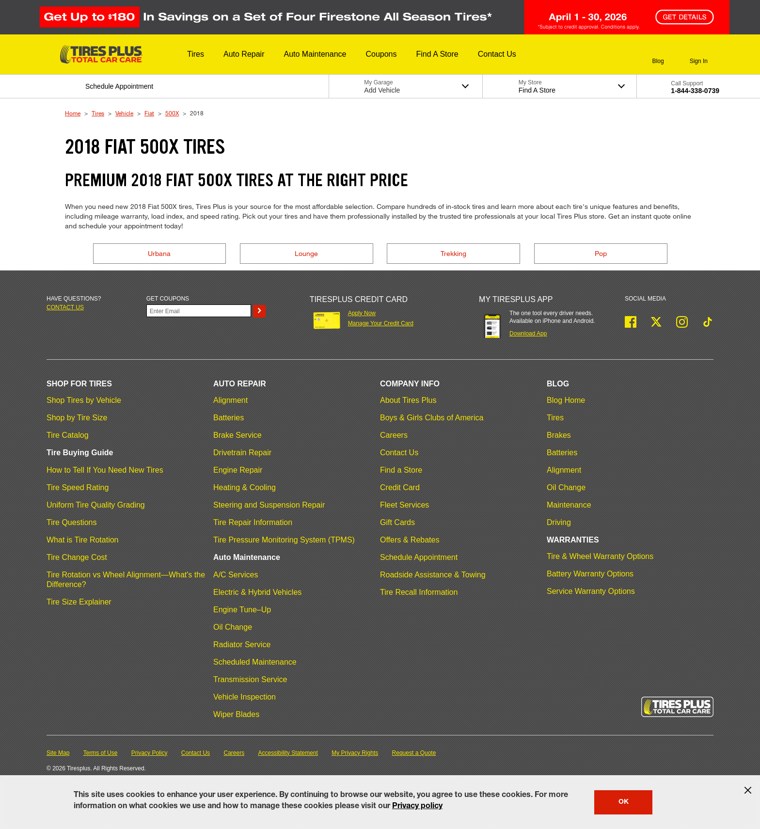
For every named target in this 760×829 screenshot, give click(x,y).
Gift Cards (397, 522)
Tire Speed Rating (78, 487)
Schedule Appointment (419, 557)
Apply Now (362, 313)
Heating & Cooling (244, 487)
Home (72, 113)
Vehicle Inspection (244, 697)
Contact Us (399, 452)
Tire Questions (71, 522)
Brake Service (237, 435)
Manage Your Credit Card (380, 323)
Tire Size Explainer (79, 602)
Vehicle (124, 113)
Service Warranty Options (591, 591)
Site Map (58, 752)
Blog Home (566, 400)
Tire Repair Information (252, 522)
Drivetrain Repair (242, 452)
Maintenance (569, 505)
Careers (394, 435)
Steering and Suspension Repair (269, 505)
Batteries (228, 418)
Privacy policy (417, 807)
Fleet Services (404, 505)
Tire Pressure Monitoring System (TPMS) (284, 540)
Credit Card (400, 487)
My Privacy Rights (355, 752)
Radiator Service (241, 644)
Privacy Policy (149, 752)
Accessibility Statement (288, 752)
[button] (195, 54)
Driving (559, 522)
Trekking (453, 253)
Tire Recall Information (419, 592)
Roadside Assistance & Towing (433, 575)
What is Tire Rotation (83, 540)
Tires (98, 113)
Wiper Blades (236, 714)
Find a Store (401, 470)
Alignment (230, 400)
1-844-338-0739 (695, 90)
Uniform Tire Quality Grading (96, 505)
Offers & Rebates (409, 540)
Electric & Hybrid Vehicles (257, 592)
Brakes (559, 435)
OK (623, 802)
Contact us (65, 307)
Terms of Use (100, 752)
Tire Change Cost (77, 557)
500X (172, 113)
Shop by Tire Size (77, 418)
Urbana (159, 253)
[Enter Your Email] (198, 310)
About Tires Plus (408, 400)
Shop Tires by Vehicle (84, 400)
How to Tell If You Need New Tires (105, 470)
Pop (601, 253)
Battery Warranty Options (590, 574)
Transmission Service (250, 679)
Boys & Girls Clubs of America (431, 418)
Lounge (306, 253)
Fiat (149, 113)
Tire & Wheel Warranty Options (600, 556)
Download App (528, 333)
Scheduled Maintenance (255, 662)
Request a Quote (414, 752)
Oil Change (232, 627)
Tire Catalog (68, 435)
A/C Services (235, 575)
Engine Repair (237, 470)
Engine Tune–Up (242, 610)
